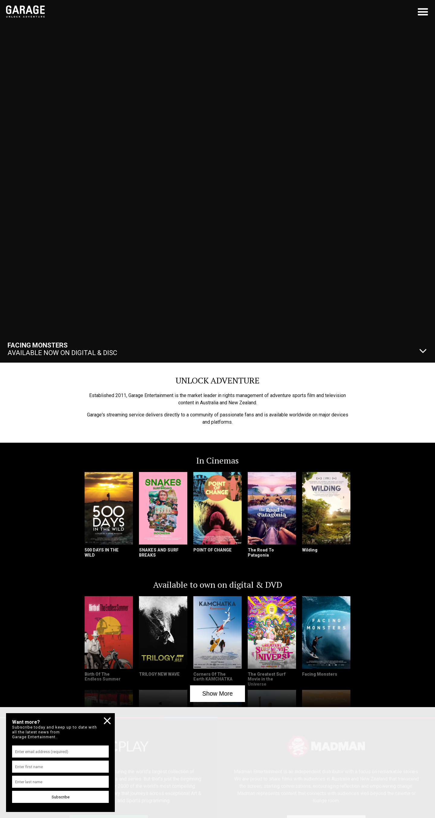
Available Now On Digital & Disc (62, 349)
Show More (217, 693)
